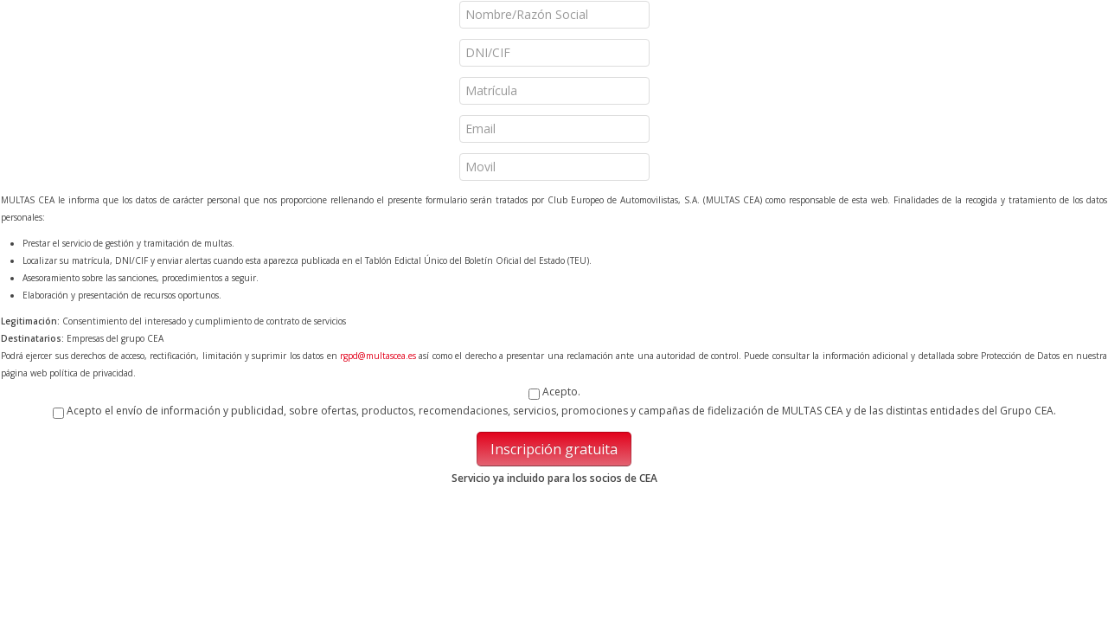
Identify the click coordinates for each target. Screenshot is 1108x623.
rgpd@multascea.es (378, 356)
